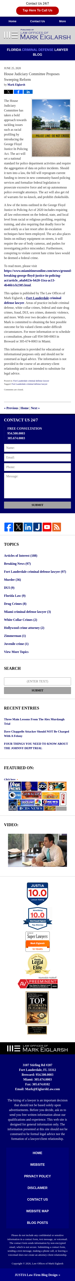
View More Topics (16, 652)
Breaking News (17, 563)
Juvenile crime (16, 644)
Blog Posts (37, 1222)
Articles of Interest (20, 555)
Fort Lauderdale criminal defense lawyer (31, 380)
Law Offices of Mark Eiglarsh (47, 1263)
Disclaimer (38, 1188)
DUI (9, 587)
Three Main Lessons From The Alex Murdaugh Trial (34, 721)
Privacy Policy (37, 1176)
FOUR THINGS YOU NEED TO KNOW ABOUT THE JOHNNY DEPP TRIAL (36, 746)
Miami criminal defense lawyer (27, 611)
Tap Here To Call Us (37, 10)
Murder (12, 579)
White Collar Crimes (20, 619)
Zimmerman (15, 635)
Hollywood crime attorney (24, 627)
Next (35, 408)
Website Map (37, 1211)
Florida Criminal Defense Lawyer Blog (37, 34)
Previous (11, 408)
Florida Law (15, 595)
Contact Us (37, 21)
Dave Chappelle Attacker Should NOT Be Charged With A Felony (36, 734)
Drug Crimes (15, 603)
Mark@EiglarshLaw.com (42, 1089)
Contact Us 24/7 (37, 8)
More (62, 21)
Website (37, 1164)
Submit (37, 505)
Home (12, 21)
